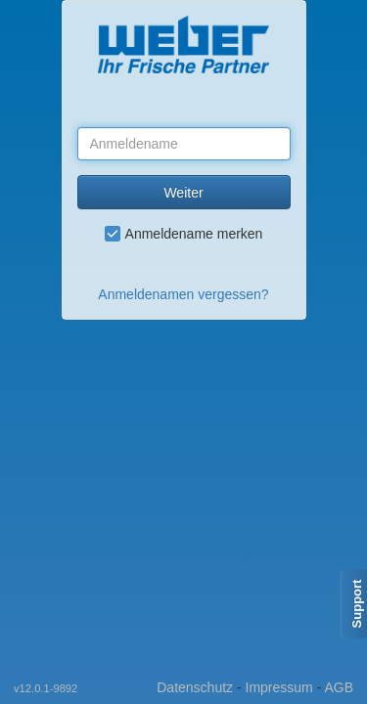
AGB (338, 687)
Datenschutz (195, 687)
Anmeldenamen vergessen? (183, 294)
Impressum (279, 687)
